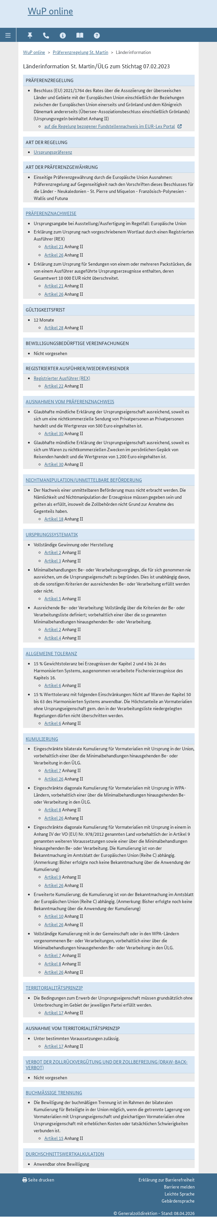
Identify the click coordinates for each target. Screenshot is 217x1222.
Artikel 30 (53, 433)
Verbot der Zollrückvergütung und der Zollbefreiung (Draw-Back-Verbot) (107, 1064)
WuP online (50, 11)
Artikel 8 (52, 809)
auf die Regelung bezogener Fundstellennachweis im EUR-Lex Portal (109, 126)
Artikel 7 (52, 770)
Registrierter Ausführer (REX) (62, 378)
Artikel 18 (53, 518)
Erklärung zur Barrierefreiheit (167, 1179)
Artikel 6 (52, 685)
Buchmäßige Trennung (54, 1092)
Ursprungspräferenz (53, 151)
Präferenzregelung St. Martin (80, 52)
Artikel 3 (52, 560)
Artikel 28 (53, 327)
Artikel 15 (53, 1138)
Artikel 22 (53, 385)
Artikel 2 (52, 552)
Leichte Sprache (180, 1193)
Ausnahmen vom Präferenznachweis (70, 401)
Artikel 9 (52, 876)
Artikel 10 (53, 915)
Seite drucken (38, 1179)
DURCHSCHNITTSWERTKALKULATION (65, 1153)
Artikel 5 (52, 598)
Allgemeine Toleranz (51, 653)
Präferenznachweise (51, 213)
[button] (8, 35)
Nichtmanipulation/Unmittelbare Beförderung (84, 479)
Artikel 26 (53, 254)
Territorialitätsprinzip (54, 987)
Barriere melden (179, 1186)
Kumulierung (42, 738)
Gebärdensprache (178, 1200)
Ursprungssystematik (52, 534)
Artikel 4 (52, 637)
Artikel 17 (53, 1012)
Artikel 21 (53, 246)
